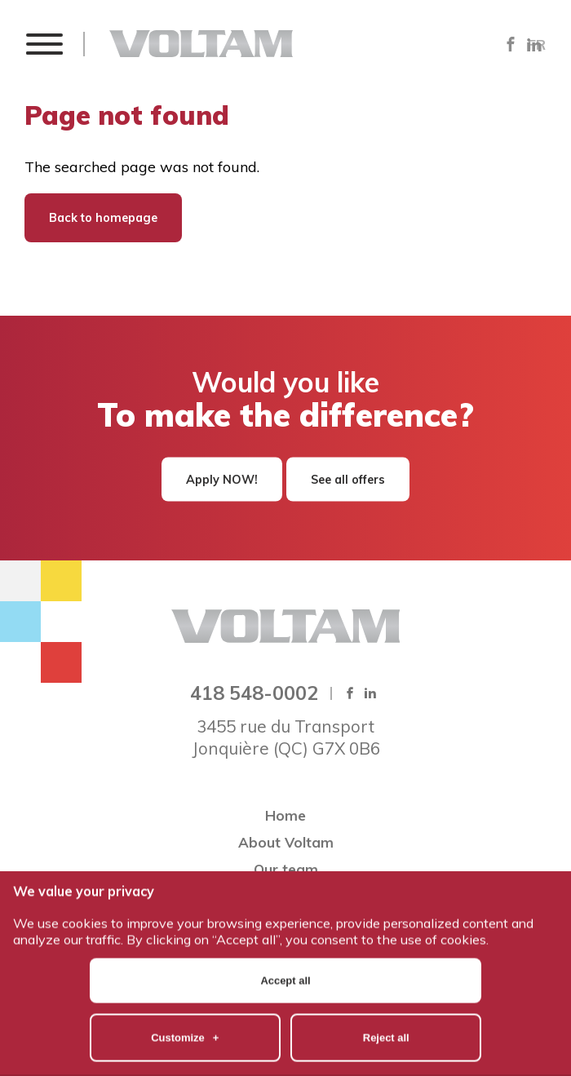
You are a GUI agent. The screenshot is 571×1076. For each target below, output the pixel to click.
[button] (43, 43)
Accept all (285, 945)
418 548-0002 (254, 692)
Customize (185, 1002)
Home (285, 815)
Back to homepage (103, 217)
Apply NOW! (222, 479)
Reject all (386, 1002)
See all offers (348, 479)
